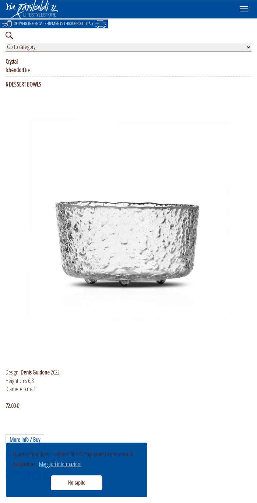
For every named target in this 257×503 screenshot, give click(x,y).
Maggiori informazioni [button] (60, 464)
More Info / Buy (25, 440)
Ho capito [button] (76, 482)
